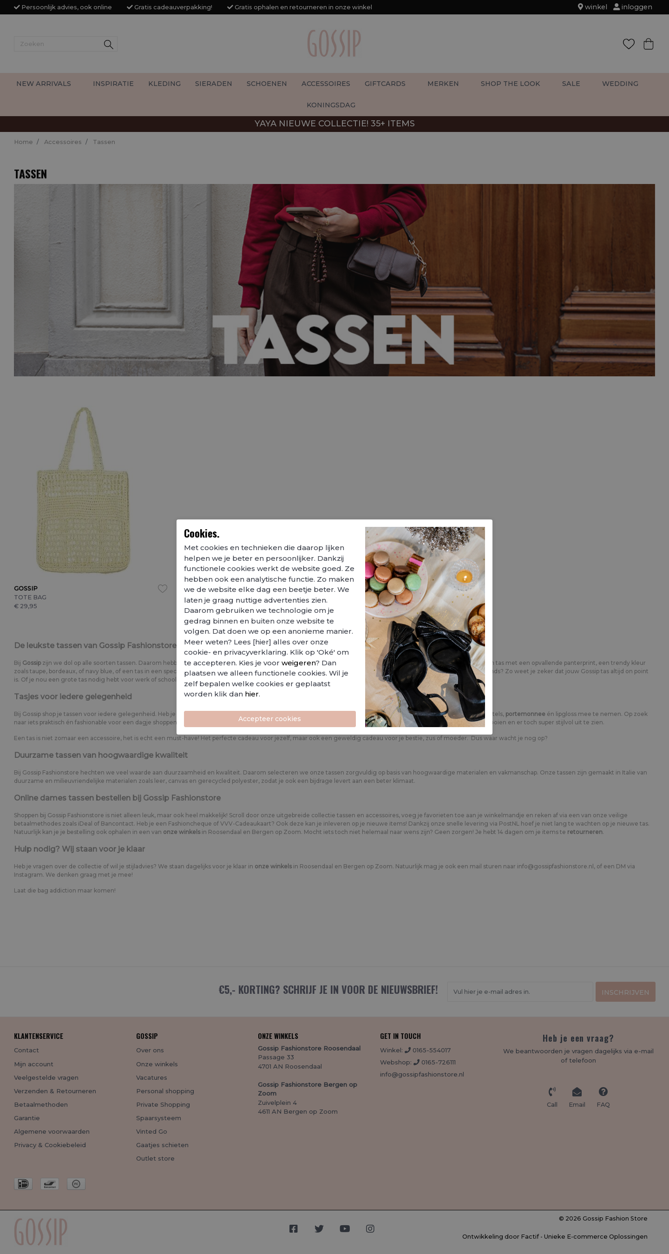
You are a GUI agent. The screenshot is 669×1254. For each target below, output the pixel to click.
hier (252, 693)
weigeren (298, 662)
